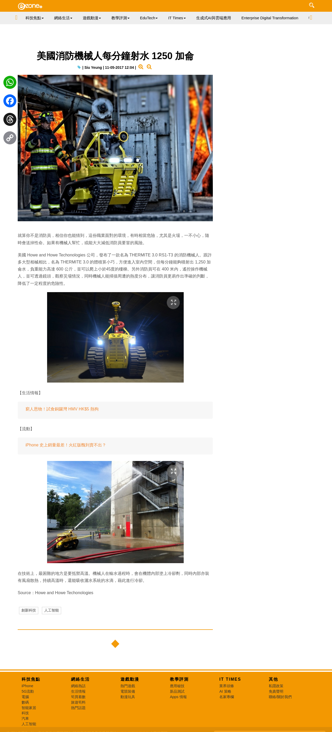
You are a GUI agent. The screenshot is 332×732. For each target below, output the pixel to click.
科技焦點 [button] (34, 18)
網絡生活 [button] (63, 18)
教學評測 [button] (120, 18)
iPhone (27, 686)
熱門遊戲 (127, 686)
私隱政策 (276, 686)
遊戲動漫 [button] (92, 18)
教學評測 (179, 679)
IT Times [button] (177, 18)
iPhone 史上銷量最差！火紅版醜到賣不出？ (65, 445)
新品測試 (177, 691)
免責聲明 (276, 691)
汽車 (25, 718)
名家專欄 (226, 697)
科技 (25, 713)
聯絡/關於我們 (280, 697)
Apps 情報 (178, 697)
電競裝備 (127, 691)
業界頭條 (226, 686)
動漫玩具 (127, 697)
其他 (273, 679)
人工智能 (51, 610)
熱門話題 (78, 708)
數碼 (25, 702)
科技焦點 (31, 679)
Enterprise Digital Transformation (269, 18)
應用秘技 (177, 686)
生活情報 (78, 691)
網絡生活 (80, 679)
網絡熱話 (78, 686)
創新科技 (28, 610)
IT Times (230, 679)
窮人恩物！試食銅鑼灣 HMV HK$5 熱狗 (62, 409)
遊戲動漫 (129, 679)
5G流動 (28, 691)
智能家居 (29, 708)
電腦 (25, 697)
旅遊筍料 (78, 702)
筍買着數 (78, 697)
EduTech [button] (149, 18)
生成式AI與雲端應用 (213, 18)
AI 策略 (225, 691)
